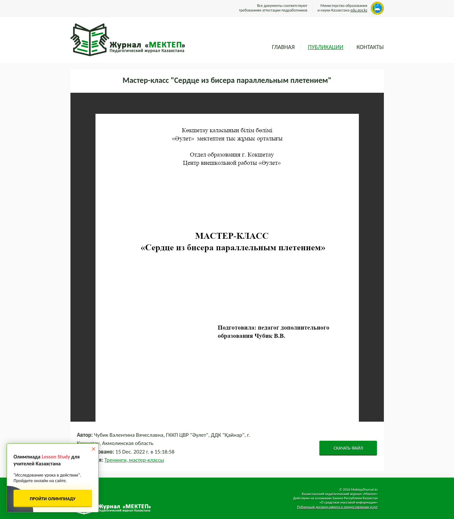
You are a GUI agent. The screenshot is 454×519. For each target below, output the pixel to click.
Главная (283, 47)
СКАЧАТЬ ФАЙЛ (348, 448)
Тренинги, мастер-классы (134, 460)
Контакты (370, 47)
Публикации (325, 47)
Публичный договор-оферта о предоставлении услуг (337, 507)
